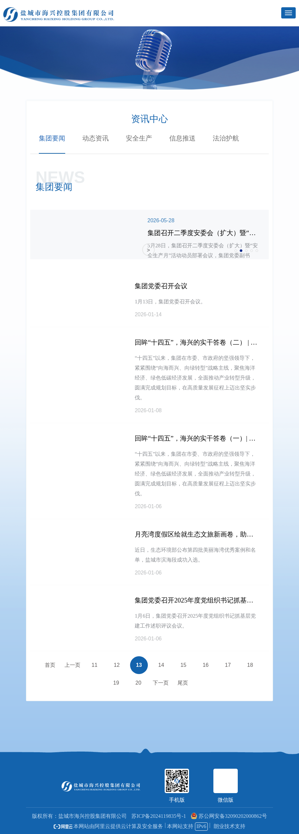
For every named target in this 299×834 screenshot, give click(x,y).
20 (138, 683)
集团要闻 (52, 138)
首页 (50, 665)
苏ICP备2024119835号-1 (158, 816)
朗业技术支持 (229, 826)
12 (117, 665)
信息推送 (182, 138)
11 (94, 665)
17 (228, 665)
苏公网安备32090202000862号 (229, 816)
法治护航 (226, 138)
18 (250, 665)
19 (116, 683)
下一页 (161, 683)
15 (183, 665)
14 (161, 665)
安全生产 (139, 138)
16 (206, 665)
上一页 (72, 665)
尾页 (182, 683)
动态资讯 (95, 138)
